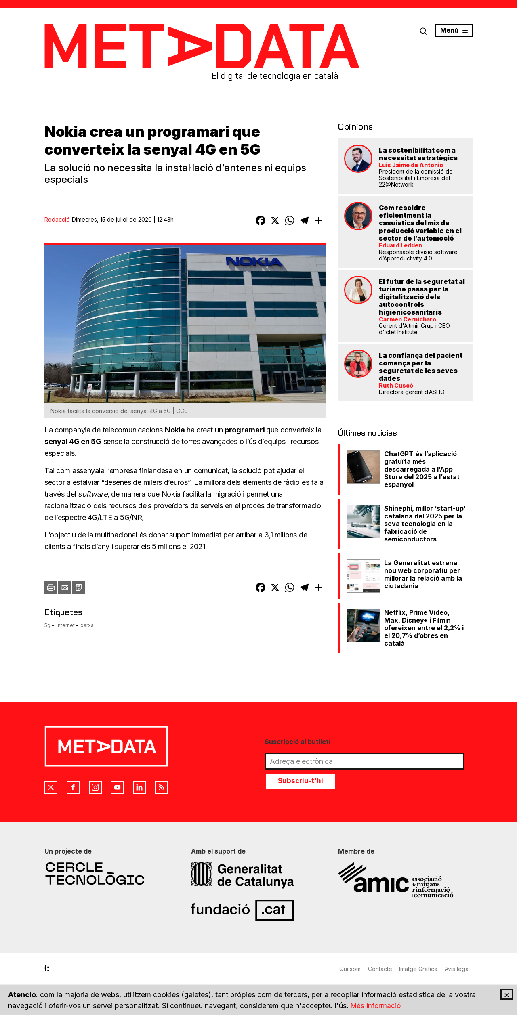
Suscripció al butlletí (297, 740)
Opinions (353, 126)
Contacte (381, 967)
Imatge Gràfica (420, 967)
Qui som (350, 967)
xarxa (87, 625)
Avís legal (460, 967)
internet (66, 625)
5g (47, 625)
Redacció (57, 219)
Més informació (376, 1005)
